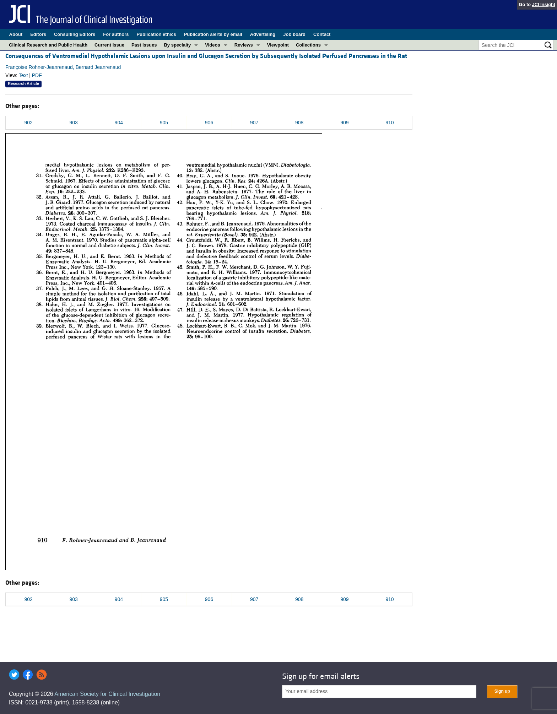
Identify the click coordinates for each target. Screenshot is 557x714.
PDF (37, 75)
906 (209, 122)
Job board (294, 34)
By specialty (177, 45)
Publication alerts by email (213, 34)
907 (254, 122)
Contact (321, 34)
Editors (38, 34)
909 (344, 122)
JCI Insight (543, 4)
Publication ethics (156, 34)
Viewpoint (278, 45)
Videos (212, 45)
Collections (308, 45)
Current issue (109, 45)
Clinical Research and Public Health (48, 45)
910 (389, 122)
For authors (116, 34)
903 (73, 122)
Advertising (263, 34)
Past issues (144, 45)
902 (28, 122)
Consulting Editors (74, 34)
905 (164, 122)
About (16, 34)
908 (299, 122)
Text (23, 75)
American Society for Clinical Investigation (107, 694)
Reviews (243, 45)
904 (119, 122)
